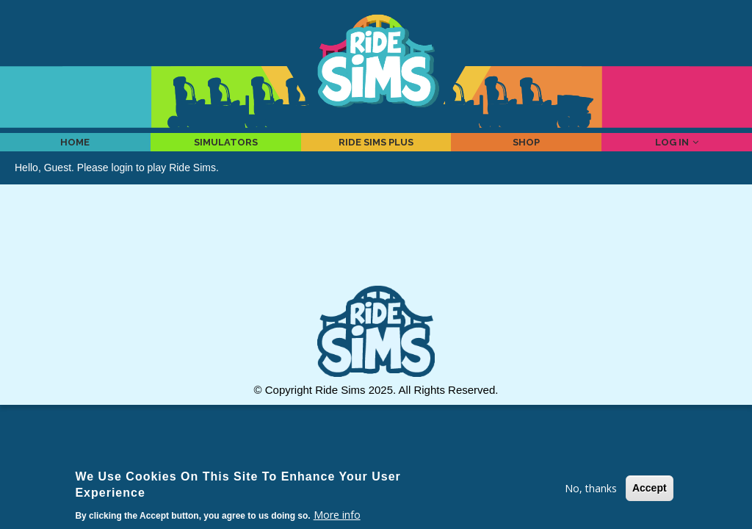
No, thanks (591, 488)
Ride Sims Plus (375, 151)
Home (75, 151)
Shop (526, 151)
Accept (649, 488)
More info (337, 515)
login (123, 186)
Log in (677, 151)
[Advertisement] (376, 263)
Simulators (226, 151)
